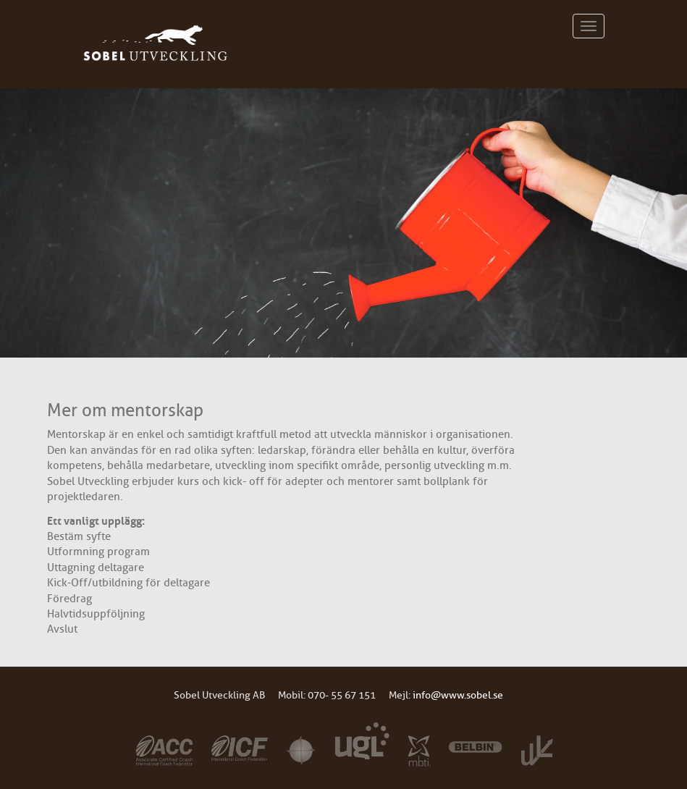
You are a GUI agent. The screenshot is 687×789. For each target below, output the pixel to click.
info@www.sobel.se (458, 695)
